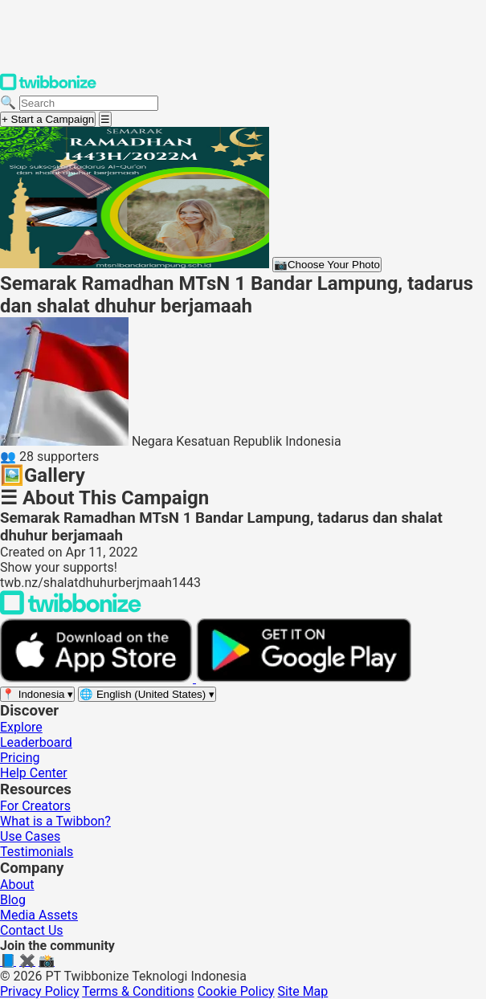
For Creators (35, 805)
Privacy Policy (40, 991)
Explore (21, 727)
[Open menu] (105, 119)
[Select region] (37, 694)
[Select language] (147, 694)
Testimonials (36, 851)
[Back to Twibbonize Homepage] (70, 610)
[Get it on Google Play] (303, 678)
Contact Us (31, 930)
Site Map (303, 991)
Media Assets (39, 915)
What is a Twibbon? (55, 821)
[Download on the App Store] (98, 678)
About (17, 884)
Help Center (33, 773)
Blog (13, 899)
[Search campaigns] (88, 103)
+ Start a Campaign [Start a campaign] (48, 119)
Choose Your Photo (327, 265)
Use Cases (30, 836)
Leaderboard (36, 742)
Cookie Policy (236, 991)
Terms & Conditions (138, 991)
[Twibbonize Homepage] (48, 87)
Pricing (20, 757)
